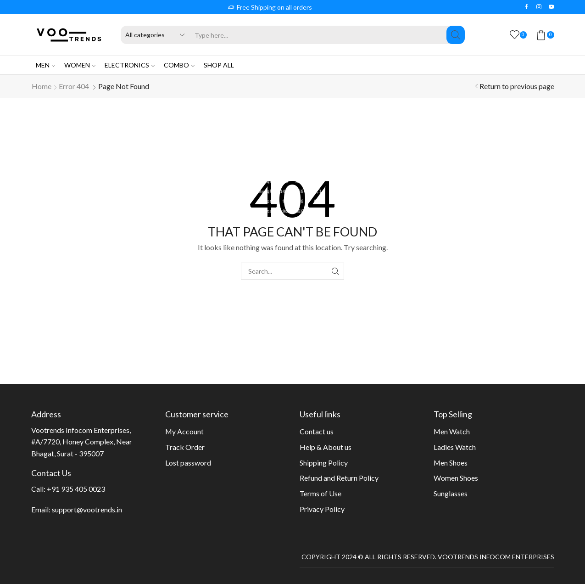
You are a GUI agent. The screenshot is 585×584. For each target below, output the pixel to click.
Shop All (219, 65)
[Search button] (455, 35)
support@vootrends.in (87, 509)
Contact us (317, 431)
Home (41, 86)
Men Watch (452, 431)
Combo (179, 65)
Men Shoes (451, 462)
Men (45, 65)
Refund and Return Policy (339, 477)
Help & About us (325, 447)
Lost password (188, 462)
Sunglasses (451, 493)
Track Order (185, 447)
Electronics (130, 65)
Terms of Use (320, 493)
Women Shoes (456, 477)
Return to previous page (516, 86)
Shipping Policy (324, 462)
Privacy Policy (322, 509)
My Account (184, 431)
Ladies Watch (455, 447)
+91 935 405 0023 (76, 488)
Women (79, 65)
